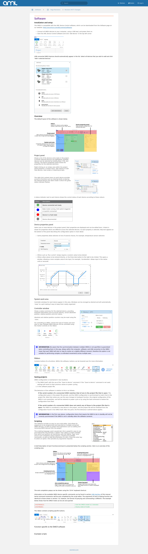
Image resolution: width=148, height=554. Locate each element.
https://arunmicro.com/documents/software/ (57, 27)
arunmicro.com (74, 550)
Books (131, 3)
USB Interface (96, 494)
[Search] (62, 3)
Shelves (121, 3)
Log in (140, 3)
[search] (74, 3)
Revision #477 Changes (72, 9)
